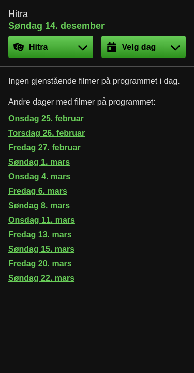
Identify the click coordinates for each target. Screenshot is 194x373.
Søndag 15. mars (41, 249)
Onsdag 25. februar (46, 118)
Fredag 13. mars (40, 234)
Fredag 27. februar (44, 147)
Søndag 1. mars (39, 161)
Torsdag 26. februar (46, 132)
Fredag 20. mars (40, 263)
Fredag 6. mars (37, 191)
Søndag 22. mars (41, 278)
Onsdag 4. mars (39, 176)
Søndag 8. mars (39, 205)
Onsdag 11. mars (41, 220)
